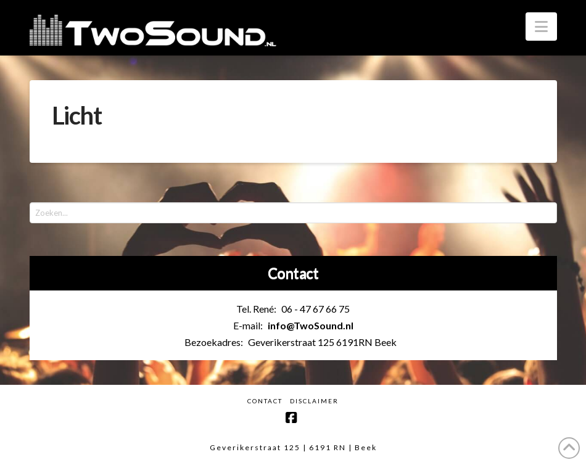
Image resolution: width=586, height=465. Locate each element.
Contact (265, 401)
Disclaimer (314, 401)
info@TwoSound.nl (310, 325)
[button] (541, 26)
